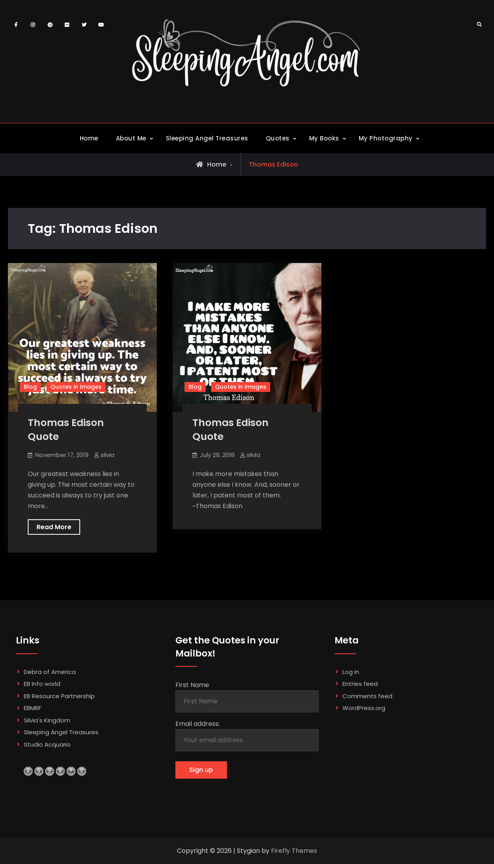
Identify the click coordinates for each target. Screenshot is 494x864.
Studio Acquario (47, 744)
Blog (30, 387)
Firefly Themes (294, 850)
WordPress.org (363, 708)
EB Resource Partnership (59, 696)
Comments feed (367, 696)
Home (89, 138)
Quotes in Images (76, 387)
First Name (192, 684)
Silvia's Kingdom (47, 720)
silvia (107, 455)
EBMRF (32, 708)
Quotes (278, 138)
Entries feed (360, 684)
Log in (350, 672)
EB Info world (42, 684)
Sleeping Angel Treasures (207, 138)
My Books (324, 138)
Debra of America (50, 672)
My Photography (386, 138)
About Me (131, 138)
